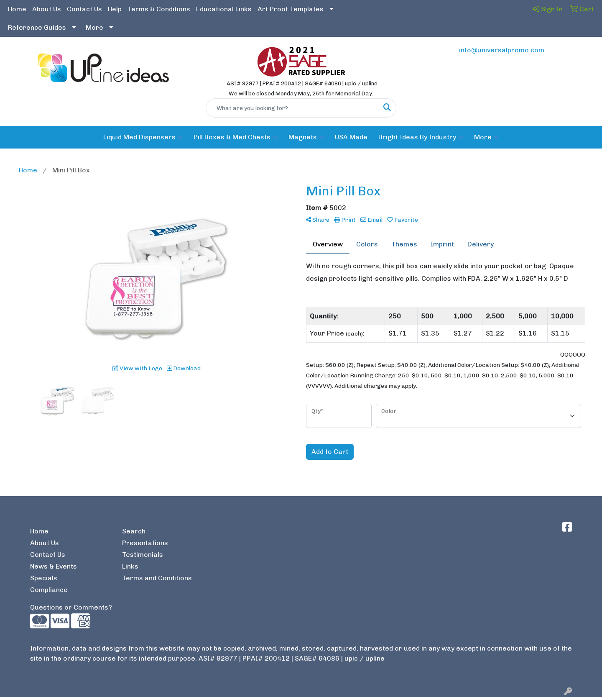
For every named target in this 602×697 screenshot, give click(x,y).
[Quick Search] (292, 108)
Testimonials (142, 555)
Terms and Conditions (157, 578)
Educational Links (224, 9)
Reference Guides (37, 27)
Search (133, 531)
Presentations (145, 543)
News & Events (53, 566)
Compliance (49, 590)
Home (17, 9)
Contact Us (84, 9)
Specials (43, 578)
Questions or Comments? (71, 607)
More (94, 27)
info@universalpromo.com (501, 50)
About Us (46, 9)
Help (115, 9)
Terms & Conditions (159, 9)
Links (130, 566)
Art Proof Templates (291, 9)
